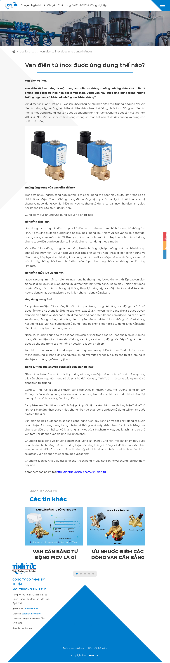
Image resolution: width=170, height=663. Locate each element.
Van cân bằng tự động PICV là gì (55, 555)
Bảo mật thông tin (97, 648)
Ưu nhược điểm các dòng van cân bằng (118, 558)
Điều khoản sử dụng (73, 648)
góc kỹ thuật (28, 51)
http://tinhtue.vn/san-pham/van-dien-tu (81, 471)
